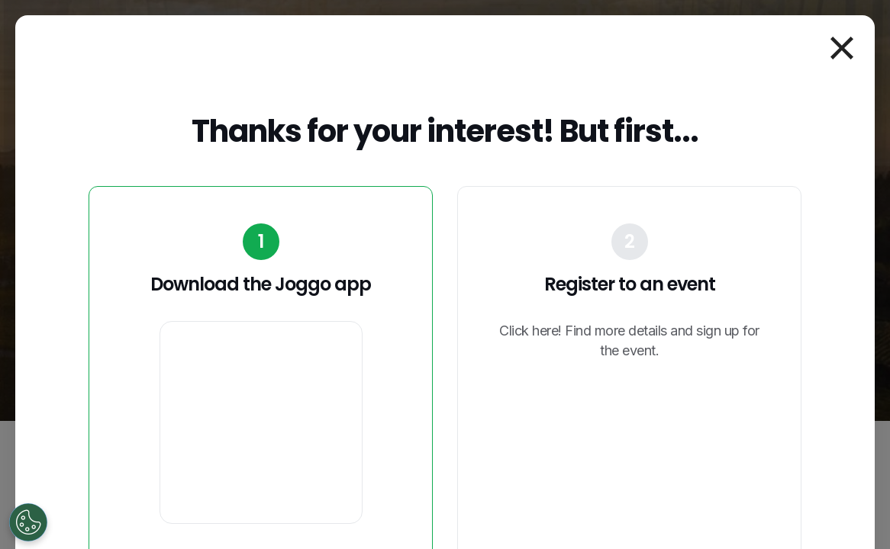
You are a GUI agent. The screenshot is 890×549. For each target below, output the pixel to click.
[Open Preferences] (28, 522)
